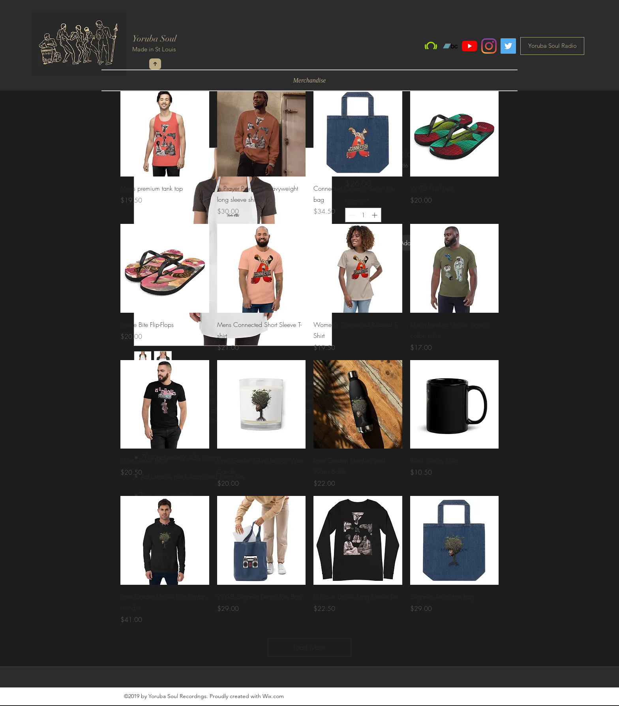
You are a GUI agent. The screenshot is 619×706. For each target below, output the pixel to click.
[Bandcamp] (450, 46)
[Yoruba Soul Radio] (552, 46)
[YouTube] (469, 46)
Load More (309, 647)
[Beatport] (431, 46)
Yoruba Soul (154, 38)
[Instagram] (489, 46)
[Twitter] (508, 46)
